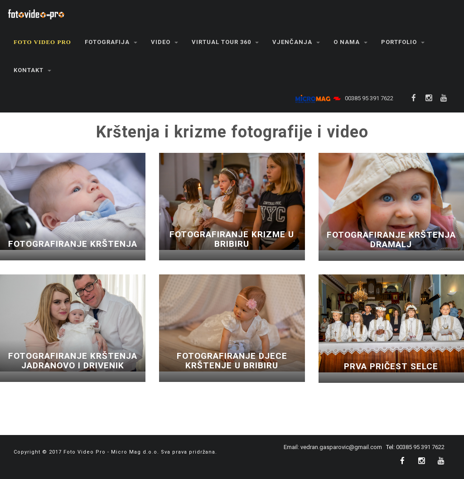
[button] (42, 42)
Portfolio (403, 42)
